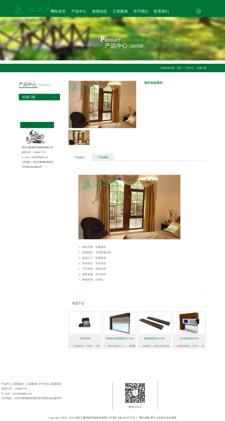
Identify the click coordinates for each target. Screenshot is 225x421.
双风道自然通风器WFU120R (120, 338)
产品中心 (189, 68)
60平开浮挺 (85, 338)
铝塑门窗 (201, 68)
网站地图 (144, 417)
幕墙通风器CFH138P (154, 338)
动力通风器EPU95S (189, 338)
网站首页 (58, 11)
